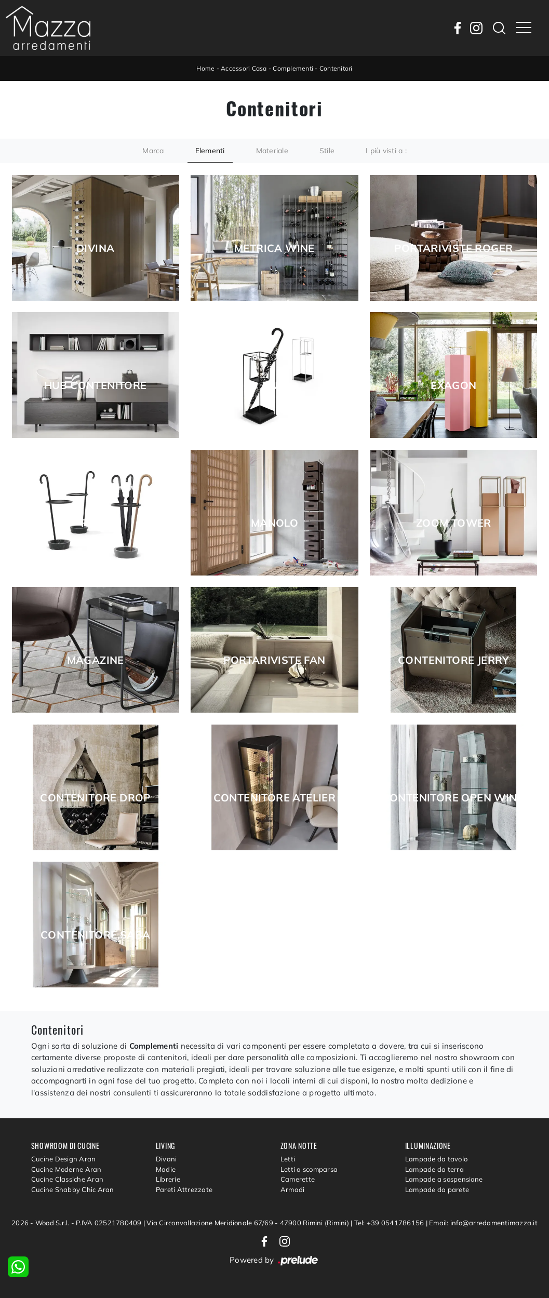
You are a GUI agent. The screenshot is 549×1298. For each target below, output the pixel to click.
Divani (166, 1159)
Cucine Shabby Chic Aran (72, 1189)
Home (205, 68)
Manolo (274, 523)
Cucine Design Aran (63, 1159)
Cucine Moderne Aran (66, 1169)
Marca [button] (153, 150)
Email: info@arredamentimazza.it (483, 1223)
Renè (95, 523)
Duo (274, 385)
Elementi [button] (210, 150)
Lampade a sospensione (444, 1179)
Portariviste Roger (453, 248)
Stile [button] (326, 150)
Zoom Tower (453, 523)
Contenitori (336, 68)
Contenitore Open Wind (453, 798)
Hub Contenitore (95, 385)
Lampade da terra (434, 1169)
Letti (287, 1159)
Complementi (293, 68)
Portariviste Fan (274, 660)
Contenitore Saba (95, 935)
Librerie (168, 1179)
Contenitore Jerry (454, 660)
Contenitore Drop (95, 798)
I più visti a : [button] (386, 150)
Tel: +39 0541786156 (390, 1223)
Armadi (292, 1189)
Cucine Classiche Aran (67, 1179)
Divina (95, 248)
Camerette (297, 1179)
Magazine (95, 660)
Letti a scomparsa (309, 1169)
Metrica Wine (274, 248)
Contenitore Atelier (274, 798)
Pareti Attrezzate (184, 1189)
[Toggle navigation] (523, 28)
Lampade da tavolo (436, 1159)
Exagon (453, 385)
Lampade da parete (437, 1189)
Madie (166, 1169)
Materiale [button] (272, 150)
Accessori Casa (244, 68)
